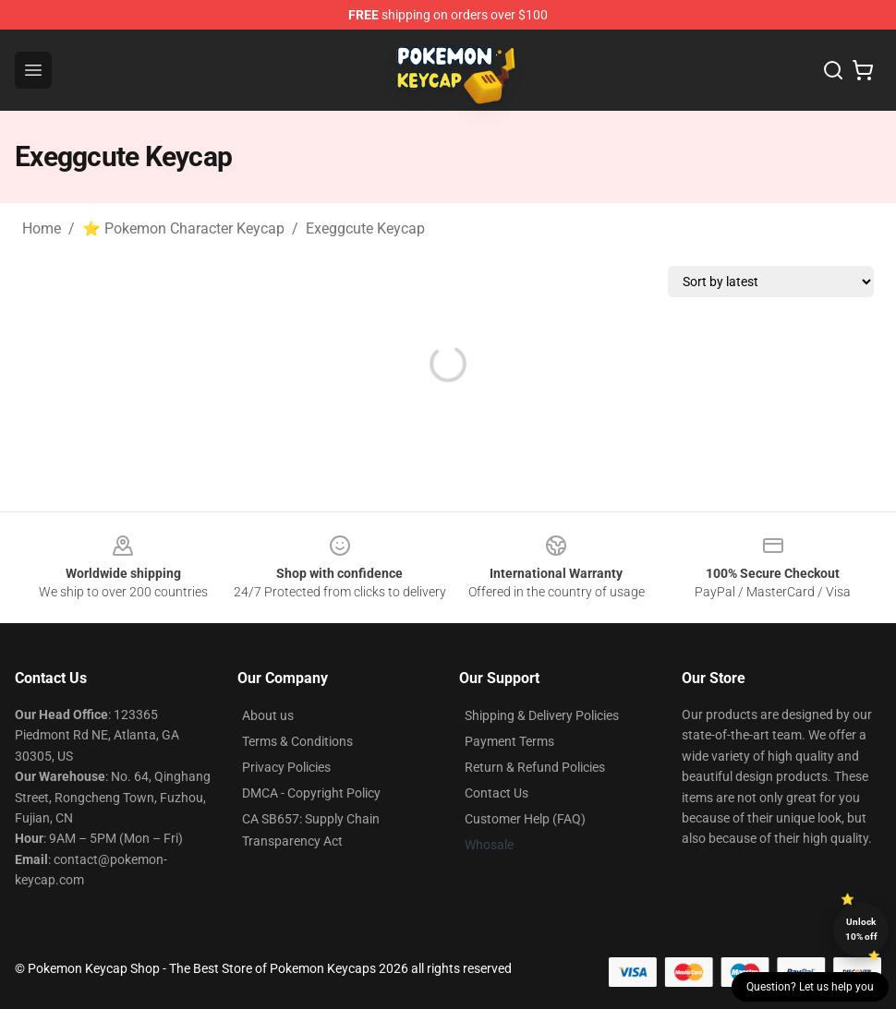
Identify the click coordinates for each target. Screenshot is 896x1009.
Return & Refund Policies (535, 767)
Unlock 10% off (861, 929)
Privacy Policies (286, 767)
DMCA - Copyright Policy (311, 793)
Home (41, 228)
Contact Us (496, 793)
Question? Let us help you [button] (810, 986)
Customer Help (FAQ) (525, 818)
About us (268, 715)
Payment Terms (509, 741)
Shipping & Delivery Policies (542, 715)
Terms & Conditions (297, 741)
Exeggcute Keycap (365, 228)
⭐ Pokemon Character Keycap (183, 228)
